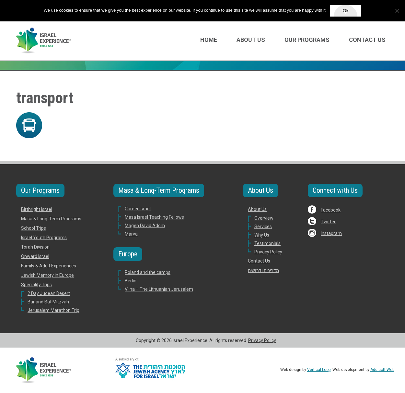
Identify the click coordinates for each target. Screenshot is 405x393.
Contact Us (367, 39)
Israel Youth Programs (44, 237)
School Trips (33, 228)
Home (208, 39)
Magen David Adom (145, 225)
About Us (251, 39)
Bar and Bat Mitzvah (48, 301)
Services (263, 226)
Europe (127, 254)
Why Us (261, 235)
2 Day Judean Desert (49, 293)
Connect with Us (335, 190)
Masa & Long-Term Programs (51, 218)
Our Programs (307, 39)
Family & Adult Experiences (48, 265)
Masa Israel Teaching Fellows (154, 217)
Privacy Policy (268, 251)
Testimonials (267, 243)
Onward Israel (35, 256)
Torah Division (35, 247)
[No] (397, 10)
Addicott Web (382, 369)
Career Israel (138, 208)
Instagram (331, 233)
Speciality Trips (36, 284)
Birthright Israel (36, 209)
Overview (263, 218)
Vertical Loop (318, 369)
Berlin (130, 280)
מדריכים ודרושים (263, 270)
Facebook (331, 210)
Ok (346, 10)
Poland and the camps (147, 272)
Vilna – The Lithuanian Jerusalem (159, 289)
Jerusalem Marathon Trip (53, 310)
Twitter (328, 221)
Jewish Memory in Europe (47, 275)
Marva (131, 234)
